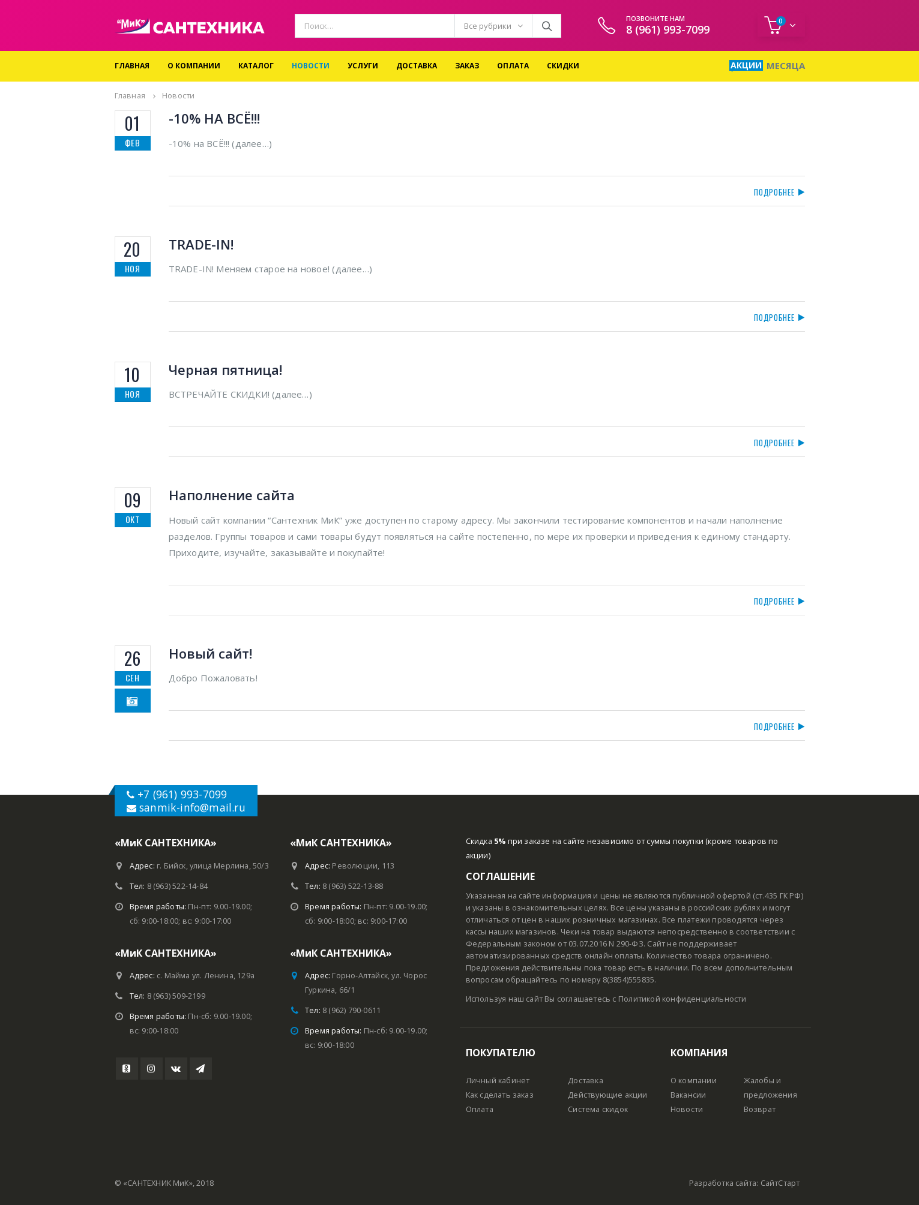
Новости (311, 66)
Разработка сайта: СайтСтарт (744, 1183)
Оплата (513, 66)
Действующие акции (607, 1095)
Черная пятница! (225, 369)
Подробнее (775, 192)
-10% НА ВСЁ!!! (214, 118)
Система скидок (598, 1109)
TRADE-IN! (201, 244)
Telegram (201, 1068)
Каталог (256, 66)
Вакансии (688, 1095)
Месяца (786, 65)
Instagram (151, 1068)
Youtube (127, 1068)
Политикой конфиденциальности (682, 999)
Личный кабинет (498, 1080)
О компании (193, 66)
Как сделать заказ (500, 1095)
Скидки (563, 66)
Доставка (416, 66)
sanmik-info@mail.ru (192, 807)
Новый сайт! (210, 653)
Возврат (760, 1109)
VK (176, 1068)
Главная (132, 66)
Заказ (467, 66)
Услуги (363, 66)
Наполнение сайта (232, 495)
